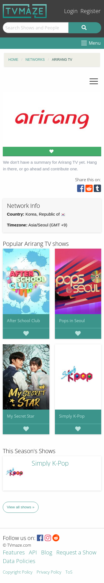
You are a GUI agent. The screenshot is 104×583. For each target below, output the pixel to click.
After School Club (23, 320)
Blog (46, 553)
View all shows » (21, 507)
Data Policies (19, 561)
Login (71, 11)
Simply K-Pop (72, 416)
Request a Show (76, 553)
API (33, 553)
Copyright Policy (17, 572)
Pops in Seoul (72, 320)
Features (14, 553)
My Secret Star (20, 416)
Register (90, 11)
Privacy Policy (49, 572)
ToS (68, 572)
